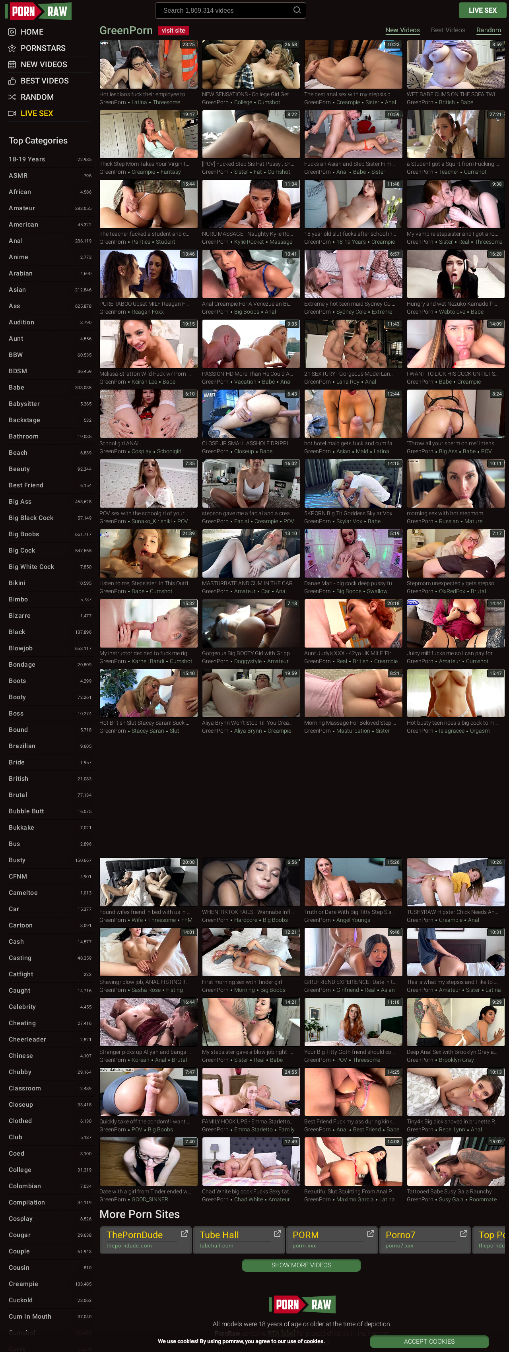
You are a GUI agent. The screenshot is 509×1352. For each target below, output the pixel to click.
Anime (51, 257)
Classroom (51, 1088)
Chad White (248, 1199)
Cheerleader (51, 1040)
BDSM (51, 371)
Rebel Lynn (452, 1129)
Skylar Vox (349, 521)
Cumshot (268, 102)
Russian (449, 521)
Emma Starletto (253, 1129)
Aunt (51, 339)
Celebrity (51, 1007)
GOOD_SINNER (149, 1199)
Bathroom (51, 437)
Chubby (51, 1072)
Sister (372, 102)
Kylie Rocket (249, 242)
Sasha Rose (146, 990)
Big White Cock (51, 567)
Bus (51, 844)
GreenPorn (127, 30)
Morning (244, 990)
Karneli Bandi (147, 661)
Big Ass (448, 451)
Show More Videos (301, 1265)
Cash (51, 942)
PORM (328, 1240)
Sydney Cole (351, 311)
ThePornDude (142, 1240)
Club (51, 1137)
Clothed (51, 1121)
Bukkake (51, 828)
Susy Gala (451, 1199)
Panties (141, 242)
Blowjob (51, 648)
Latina (139, 102)
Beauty (51, 469)
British (447, 102)
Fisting (174, 990)
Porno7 (421, 1240)
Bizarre (51, 616)
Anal (390, 102)
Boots (51, 681)
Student (165, 242)
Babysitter (51, 404)
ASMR (51, 176)
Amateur (245, 591)
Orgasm (479, 730)
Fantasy (170, 172)
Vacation (245, 381)
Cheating (51, 1023)
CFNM (51, 877)
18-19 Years (351, 242)
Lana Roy (348, 381)
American (51, 225)
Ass (51, 306)
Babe (466, 102)
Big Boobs (246, 311)
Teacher (449, 172)
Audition (51, 322)
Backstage (51, 420)
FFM (186, 920)
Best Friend (367, 1129)
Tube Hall (235, 1240)
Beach (51, 453)
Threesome (166, 102)
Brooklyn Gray (456, 1060)
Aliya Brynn (248, 730)
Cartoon (51, 925)
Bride (51, 762)
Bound (51, 730)
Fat (258, 172)
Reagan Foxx (147, 311)
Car (265, 591)
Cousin (51, 1268)
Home (32, 32)
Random (488, 30)
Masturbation (353, 730)
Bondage (51, 665)
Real (463, 242)
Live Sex (483, 10)
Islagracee (452, 730)
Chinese (51, 1056)
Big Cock (51, 551)
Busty (51, 860)
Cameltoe (51, 893)
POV (486, 451)
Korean (140, 1060)
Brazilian (51, 746)
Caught (51, 991)
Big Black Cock (51, 518)
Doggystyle (248, 661)
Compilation (51, 1203)
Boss (51, 714)
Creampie (348, 102)
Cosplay (141, 451)
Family (286, 1129)
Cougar (51, 1235)
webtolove (452, 311)
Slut (174, 730)
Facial (241, 521)
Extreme (381, 311)
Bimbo (51, 600)
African (51, 192)
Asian (343, 451)
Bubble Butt (51, 811)
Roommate (482, 1199)
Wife (137, 920)
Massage (280, 242)
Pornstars (43, 48)
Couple (51, 1251)
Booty (51, 697)
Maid (362, 451)
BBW (51, 355)
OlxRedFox (452, 591)
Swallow (377, 591)
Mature (472, 521)
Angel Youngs (352, 920)
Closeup (244, 451)
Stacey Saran (147, 730)
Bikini (51, 583)
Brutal (478, 591)
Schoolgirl (168, 451)
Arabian (51, 274)
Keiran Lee (144, 381)
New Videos (403, 30)
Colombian (51, 1186)
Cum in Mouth (51, 1317)
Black (51, 632)
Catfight (51, 974)
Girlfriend (347, 990)
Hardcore (245, 920)
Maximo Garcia (355, 1199)
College (243, 102)
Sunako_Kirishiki (151, 521)
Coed (51, 1154)
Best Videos (45, 80)
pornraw (42, 11)
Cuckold (51, 1300)
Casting (51, 958)
